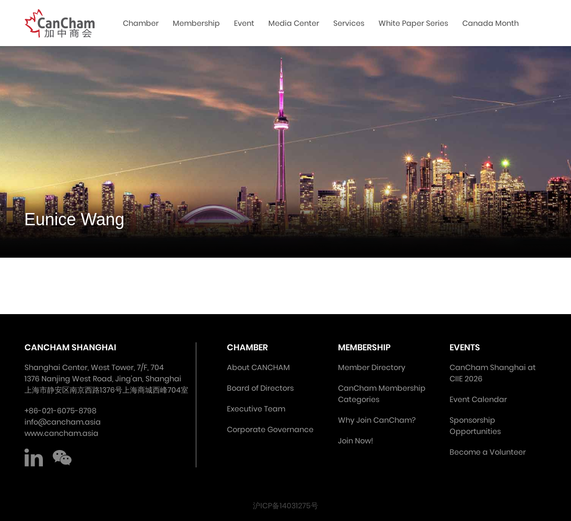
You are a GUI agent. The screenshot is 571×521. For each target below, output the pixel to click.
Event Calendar (478, 399)
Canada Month (490, 23)
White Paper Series (413, 23)
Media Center (293, 23)
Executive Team (256, 408)
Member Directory (371, 367)
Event (244, 23)
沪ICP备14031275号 (285, 505)
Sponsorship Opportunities (475, 426)
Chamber (141, 23)
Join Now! (355, 440)
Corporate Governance (270, 429)
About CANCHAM (258, 367)
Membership (196, 23)
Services (348, 23)
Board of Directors (260, 388)
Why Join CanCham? (377, 420)
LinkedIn (33, 458)
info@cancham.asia (62, 422)
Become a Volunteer (488, 452)
